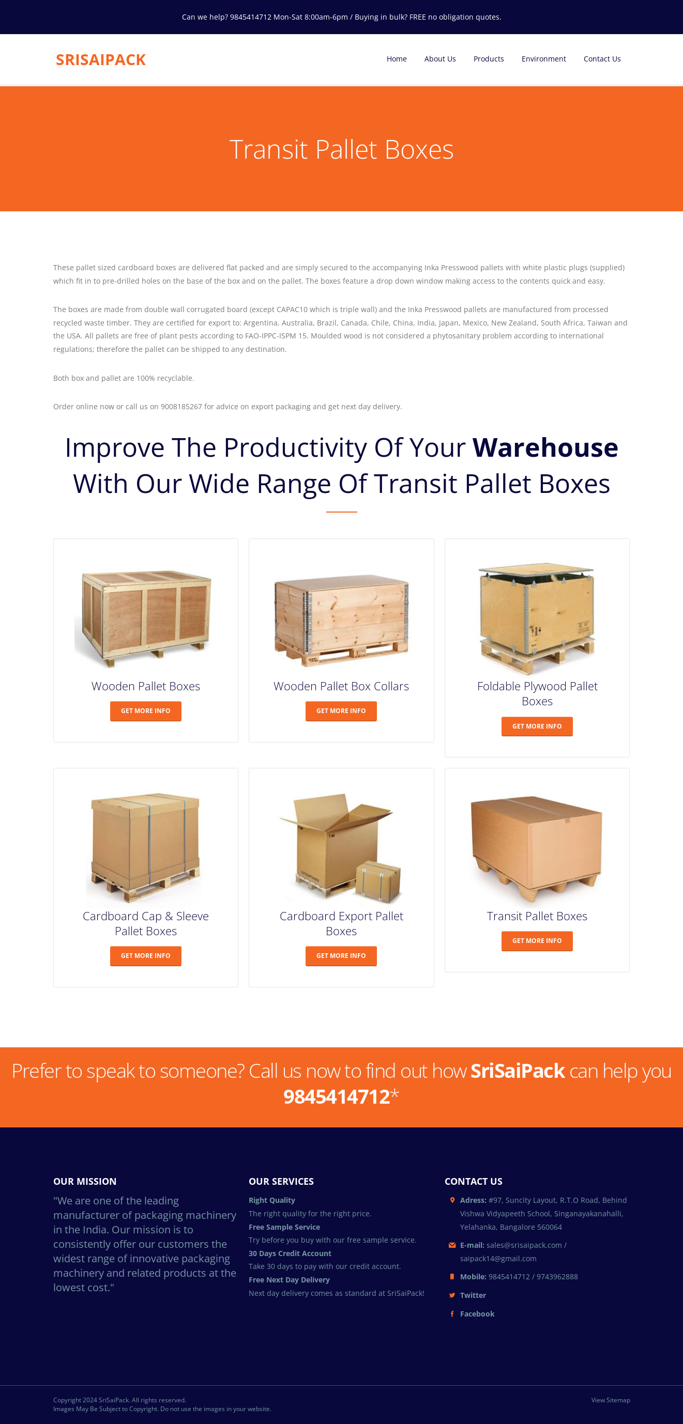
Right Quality (272, 1200)
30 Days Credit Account (290, 1253)
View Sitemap (610, 1400)
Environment (544, 59)
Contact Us (602, 59)
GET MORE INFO (146, 710)
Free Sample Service (284, 1227)
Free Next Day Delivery (289, 1279)
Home (397, 59)
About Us (440, 59)
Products (489, 59)
